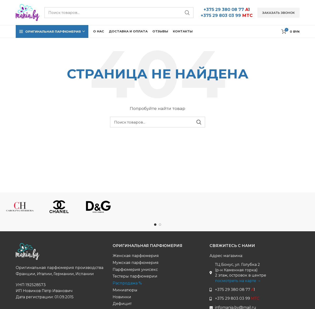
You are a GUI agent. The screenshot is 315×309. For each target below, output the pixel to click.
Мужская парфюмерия (136, 262)
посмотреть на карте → (238, 280)
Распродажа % (127, 283)
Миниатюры (125, 290)
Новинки (122, 297)
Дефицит (122, 303)
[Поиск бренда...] (119, 12)
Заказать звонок (278, 13)
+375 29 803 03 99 (227, 15)
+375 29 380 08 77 (227, 9)
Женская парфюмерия (136, 255)
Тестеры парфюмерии (135, 276)
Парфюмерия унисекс (135, 269)
